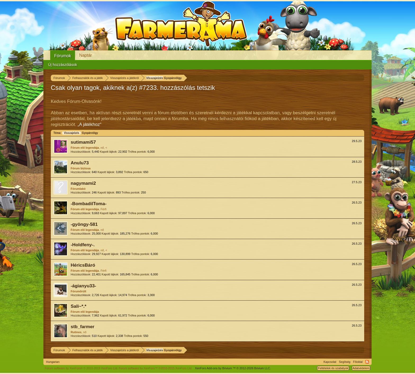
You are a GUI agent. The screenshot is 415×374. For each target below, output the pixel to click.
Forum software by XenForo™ (155, 368)
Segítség (344, 361)
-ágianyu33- (83, 285)
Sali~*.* (78, 306)
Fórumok (62, 56)
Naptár (85, 55)
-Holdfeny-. (82, 244)
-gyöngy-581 (84, 224)
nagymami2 (83, 183)
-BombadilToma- (88, 203)
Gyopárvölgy (80, 132)
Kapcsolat (329, 361)
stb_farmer (82, 326)
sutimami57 (83, 142)
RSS (367, 362)
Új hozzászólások (62, 65)
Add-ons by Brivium (233, 368)
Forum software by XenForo (81, 368)
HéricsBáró (83, 265)
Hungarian (53, 361)
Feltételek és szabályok (333, 368)
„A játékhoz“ (89, 124)
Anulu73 (80, 162)
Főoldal (358, 361)
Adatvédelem (361, 368)
